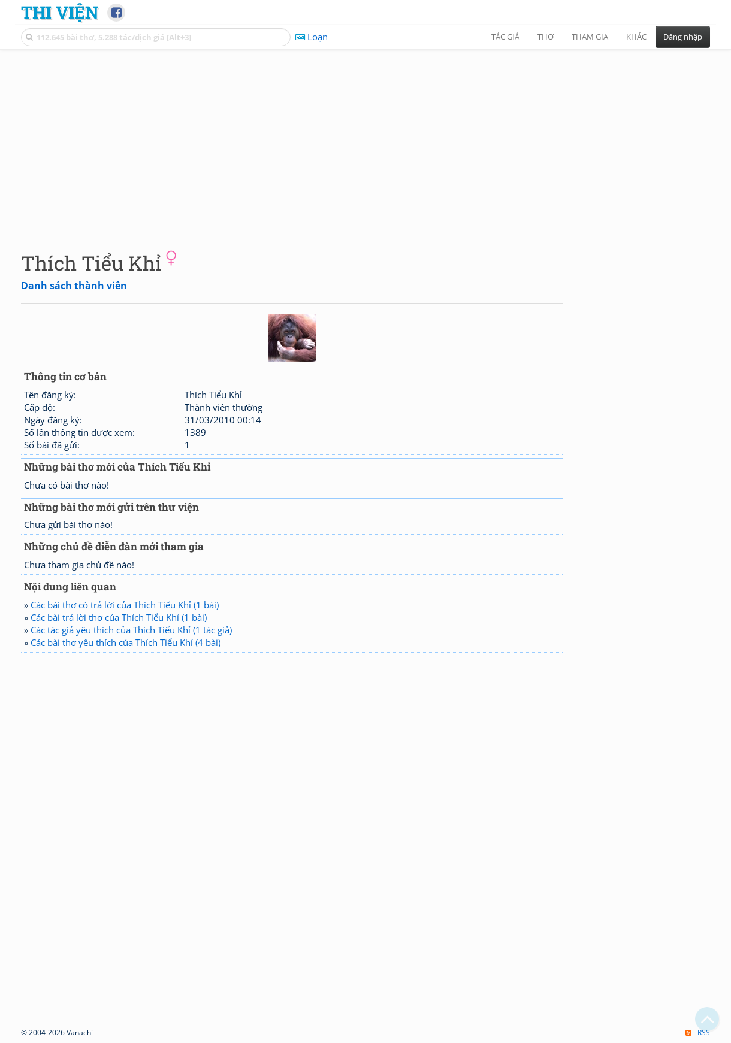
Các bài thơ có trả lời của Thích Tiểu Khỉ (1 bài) (125, 605)
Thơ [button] (545, 36)
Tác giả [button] (505, 36)
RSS (697, 1032)
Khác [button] (636, 36)
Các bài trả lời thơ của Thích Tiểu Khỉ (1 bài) (119, 617)
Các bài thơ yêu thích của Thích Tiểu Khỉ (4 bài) (125, 642)
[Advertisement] (365, 141)
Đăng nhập (682, 36)
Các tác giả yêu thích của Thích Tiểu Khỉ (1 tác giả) (131, 630)
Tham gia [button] (590, 36)
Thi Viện (59, 12)
